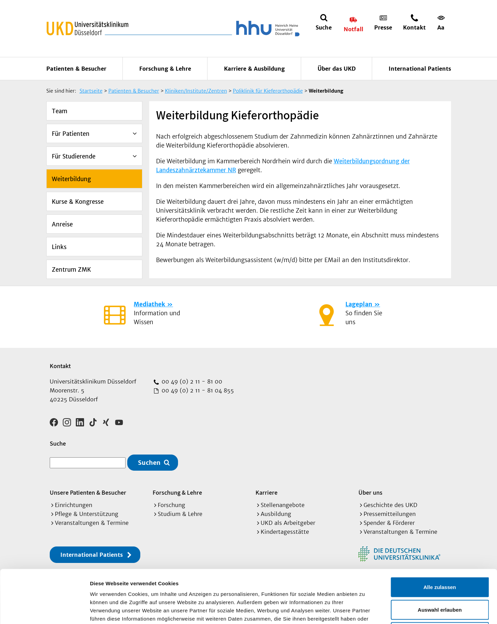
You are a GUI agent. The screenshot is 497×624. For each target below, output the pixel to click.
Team (59, 111)
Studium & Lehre (180, 513)
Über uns (370, 492)
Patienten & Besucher (76, 68)
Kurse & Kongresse (78, 201)
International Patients (420, 68)
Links (59, 247)
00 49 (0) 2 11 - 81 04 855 (197, 390)
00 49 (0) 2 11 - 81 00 (191, 381)
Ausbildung (276, 513)
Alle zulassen (439, 534)
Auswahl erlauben (440, 557)
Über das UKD (337, 68)
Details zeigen (364, 610)
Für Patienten (71, 134)
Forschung (171, 505)
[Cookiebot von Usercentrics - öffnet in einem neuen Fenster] (44, 610)
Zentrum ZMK (71, 269)
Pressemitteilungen (390, 513)
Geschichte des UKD (390, 505)
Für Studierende (73, 156)
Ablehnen (439, 579)
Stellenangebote (283, 505)
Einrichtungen (73, 505)
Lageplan (358, 304)
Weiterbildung (71, 179)
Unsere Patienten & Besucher (88, 492)
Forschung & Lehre (165, 68)
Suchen (149, 463)
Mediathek (149, 304)
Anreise (62, 224)
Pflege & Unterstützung (86, 513)
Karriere (266, 492)
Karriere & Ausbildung (254, 68)
